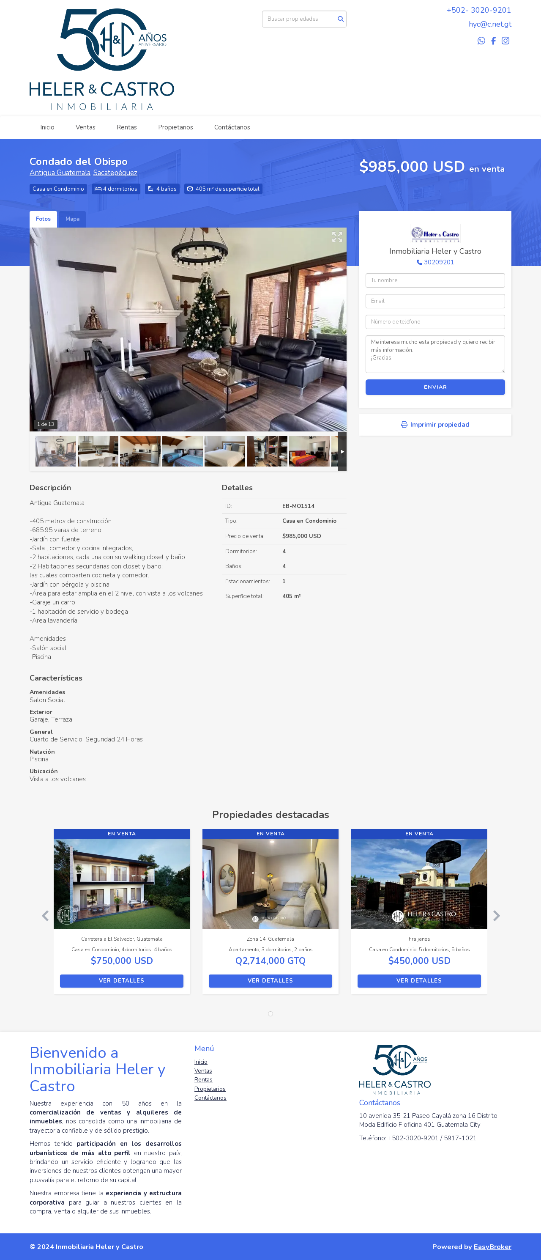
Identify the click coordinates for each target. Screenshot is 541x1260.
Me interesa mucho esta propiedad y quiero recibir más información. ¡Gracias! (435, 354)
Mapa (72, 219)
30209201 (439, 262)
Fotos (43, 219)
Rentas (127, 127)
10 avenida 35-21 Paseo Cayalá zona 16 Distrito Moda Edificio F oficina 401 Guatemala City (428, 1120)
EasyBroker (492, 1247)
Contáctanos (232, 127)
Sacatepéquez (115, 173)
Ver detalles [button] (122, 981)
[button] (42, 915)
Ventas (86, 127)
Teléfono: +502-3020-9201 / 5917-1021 (418, 1138)
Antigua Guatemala (60, 173)
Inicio (47, 127)
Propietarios (175, 127)
